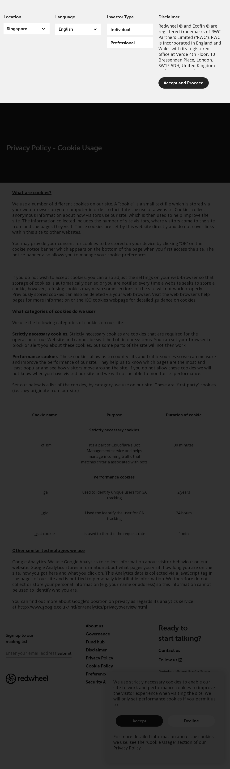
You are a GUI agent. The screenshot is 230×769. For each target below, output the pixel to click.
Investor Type (120, 17)
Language (65, 17)
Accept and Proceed (184, 83)
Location (12, 17)
